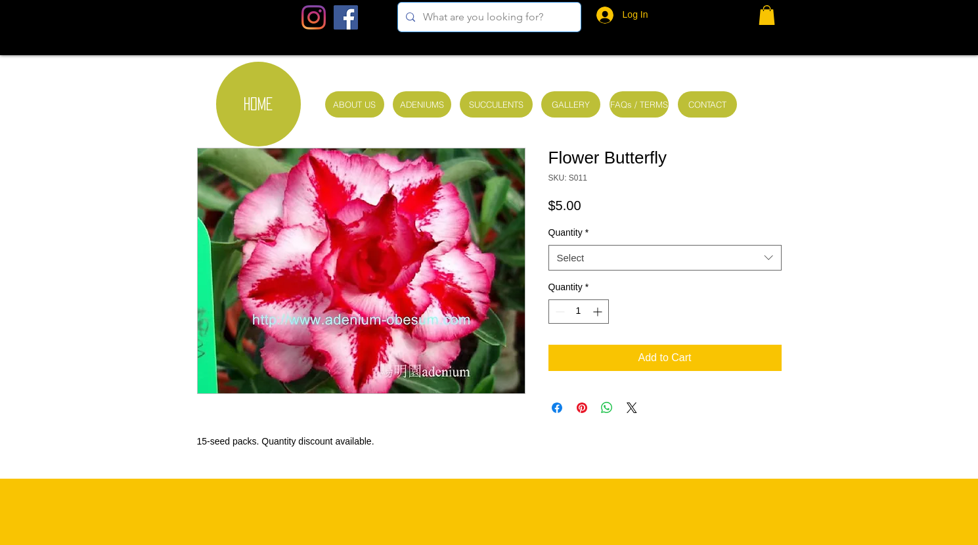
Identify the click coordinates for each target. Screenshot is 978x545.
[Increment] (598, 311)
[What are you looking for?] (488, 17)
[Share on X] (632, 408)
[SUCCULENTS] (496, 104)
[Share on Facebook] (557, 408)
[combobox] (665, 258)
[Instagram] (313, 17)
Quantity (568, 232)
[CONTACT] (707, 104)
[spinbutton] (578, 311)
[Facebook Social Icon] (346, 17)
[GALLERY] (570, 104)
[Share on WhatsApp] (607, 408)
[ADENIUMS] (422, 104)
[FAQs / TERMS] (639, 104)
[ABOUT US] (354, 104)
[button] (767, 15)
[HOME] (258, 104)
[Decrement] (558, 311)
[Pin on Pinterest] (582, 408)
